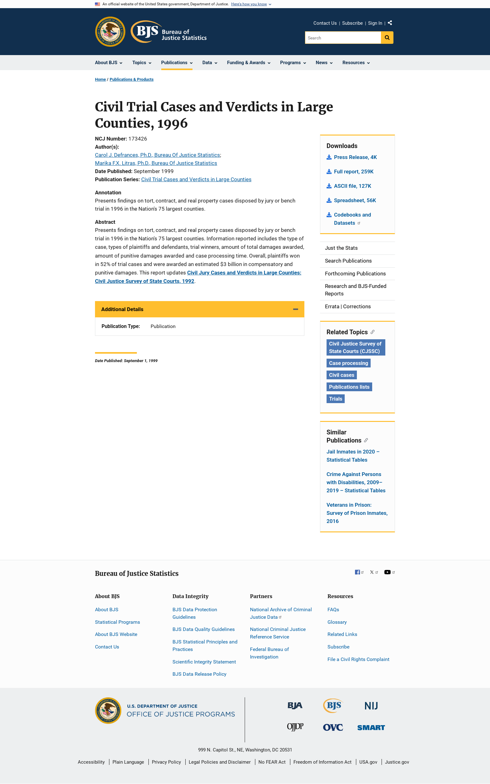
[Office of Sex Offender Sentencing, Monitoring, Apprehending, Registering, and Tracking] (371, 726)
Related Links (342, 634)
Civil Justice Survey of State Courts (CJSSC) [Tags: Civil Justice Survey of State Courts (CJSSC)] (355, 347)
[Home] (169, 31)
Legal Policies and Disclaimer (220, 762)
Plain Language (128, 762)
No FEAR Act (272, 762)
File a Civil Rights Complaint (358, 659)
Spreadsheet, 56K (355, 200)
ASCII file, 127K (352, 186)
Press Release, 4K (355, 157)
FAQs (333, 609)
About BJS (106, 609)
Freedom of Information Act (322, 762)
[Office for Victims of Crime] (333, 727)
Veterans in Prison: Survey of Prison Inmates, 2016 (357, 513)
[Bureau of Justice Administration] (295, 703)
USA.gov (368, 762)
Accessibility (91, 762)
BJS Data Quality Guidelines (203, 629)
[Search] (343, 37)
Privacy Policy (166, 762)
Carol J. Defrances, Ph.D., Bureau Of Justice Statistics (157, 155)
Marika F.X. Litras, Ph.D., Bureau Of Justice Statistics (156, 163)
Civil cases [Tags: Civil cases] (341, 375)
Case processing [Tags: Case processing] (348, 363)
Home (100, 79)
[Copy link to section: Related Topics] (371, 331)
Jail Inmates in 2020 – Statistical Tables (353, 455)
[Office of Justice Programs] (110, 31)
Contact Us (325, 23)
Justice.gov (397, 762)
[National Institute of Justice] (371, 703)
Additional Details (122, 309)
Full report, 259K (353, 171)
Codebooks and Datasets (352, 219)
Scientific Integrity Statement (204, 662)
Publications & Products (131, 79)
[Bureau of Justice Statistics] (333, 710)
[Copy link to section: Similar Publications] (365, 440)
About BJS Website (116, 634)
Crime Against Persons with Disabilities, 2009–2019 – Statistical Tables (356, 482)
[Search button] (387, 37)
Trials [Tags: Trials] (335, 399)
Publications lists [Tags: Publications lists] (349, 387)
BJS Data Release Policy (199, 674)
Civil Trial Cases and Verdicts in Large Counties (196, 179)
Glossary (337, 622)
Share (392, 24)
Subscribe (352, 23)
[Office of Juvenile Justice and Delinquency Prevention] (295, 729)
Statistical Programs (117, 622)
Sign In (375, 23)
